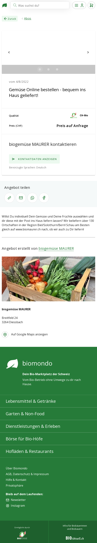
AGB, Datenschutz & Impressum (27, 474)
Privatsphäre (14, 485)
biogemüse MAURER (56, 248)
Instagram (18, 506)
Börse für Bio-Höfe (24, 439)
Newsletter (18, 500)
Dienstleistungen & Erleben (33, 426)
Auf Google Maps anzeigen (29, 334)
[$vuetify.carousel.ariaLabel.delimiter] (40, 69)
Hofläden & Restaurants (29, 451)
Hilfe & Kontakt (16, 480)
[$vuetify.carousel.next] (88, 52)
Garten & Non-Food (25, 414)
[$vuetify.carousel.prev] (9, 52)
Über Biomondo (16, 468)
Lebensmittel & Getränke (31, 401)
